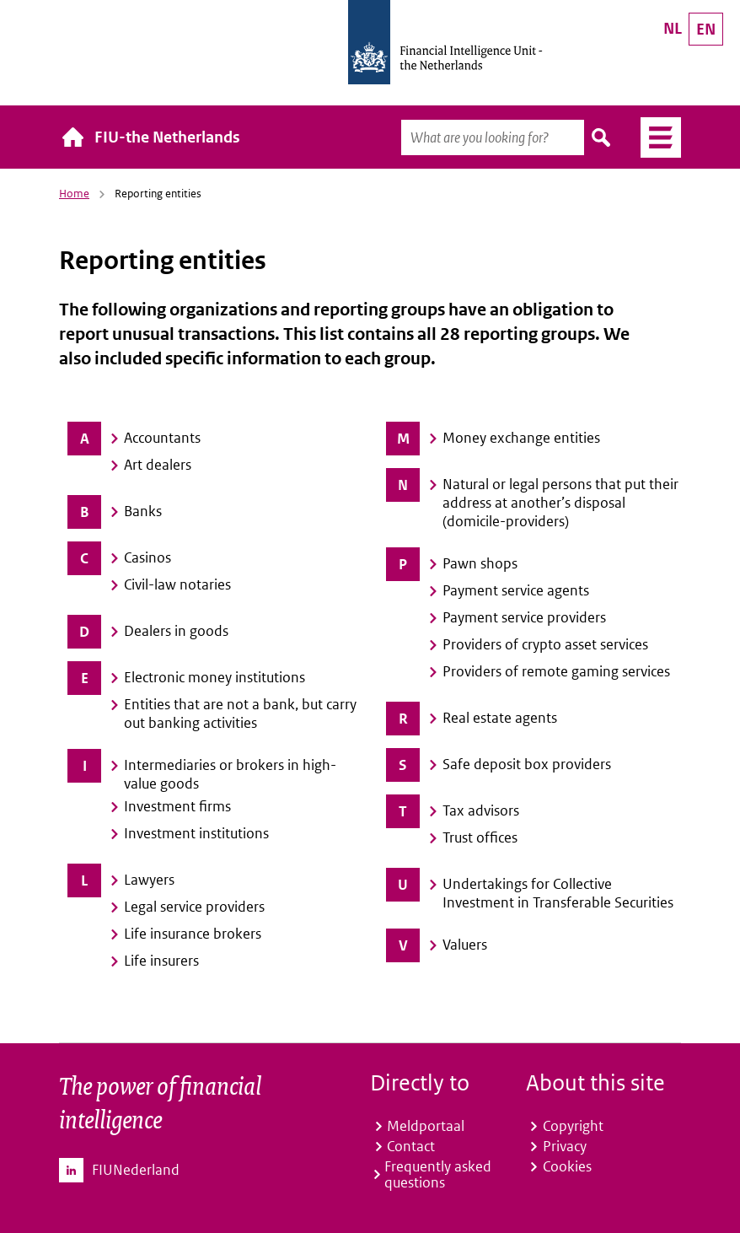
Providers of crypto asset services (545, 644)
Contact (411, 1147)
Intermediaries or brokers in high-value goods (230, 774)
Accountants (162, 437)
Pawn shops (479, 563)
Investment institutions (196, 833)
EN (706, 29)
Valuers (466, 944)
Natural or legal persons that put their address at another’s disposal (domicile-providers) (560, 502)
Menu (654, 137)
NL (672, 28)
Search (601, 137)
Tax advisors (480, 810)
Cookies (567, 1167)
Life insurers (161, 960)
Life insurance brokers (192, 933)
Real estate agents (499, 717)
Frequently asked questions (437, 1175)
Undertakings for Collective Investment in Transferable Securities (557, 893)
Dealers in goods (176, 631)
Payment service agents (515, 590)
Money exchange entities (521, 437)
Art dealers (157, 464)
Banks (143, 511)
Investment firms (177, 806)
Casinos (147, 557)
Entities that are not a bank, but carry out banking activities (240, 713)
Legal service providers (194, 906)
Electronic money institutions (214, 677)
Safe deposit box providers (526, 764)
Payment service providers (524, 617)
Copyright (573, 1126)
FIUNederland (136, 1170)
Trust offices (479, 837)
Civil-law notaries (177, 584)
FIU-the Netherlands (167, 137)
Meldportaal (425, 1126)
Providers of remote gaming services (556, 671)
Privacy (565, 1147)
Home (74, 193)
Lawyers (149, 879)
